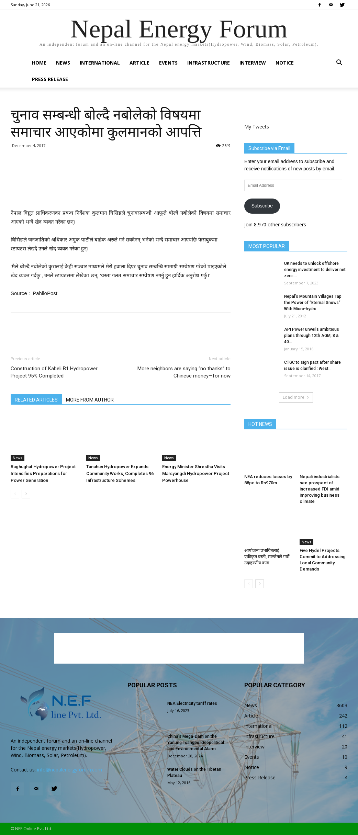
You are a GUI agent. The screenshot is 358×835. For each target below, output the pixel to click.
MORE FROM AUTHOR (90, 400)
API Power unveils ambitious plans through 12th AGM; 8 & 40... (311, 335)
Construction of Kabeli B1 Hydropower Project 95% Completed (54, 372)
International (100, 62)
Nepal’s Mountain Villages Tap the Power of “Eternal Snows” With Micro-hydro (313, 302)
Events (168, 62)
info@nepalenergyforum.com (69, 769)
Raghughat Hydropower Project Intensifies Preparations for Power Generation (43, 473)
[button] (339, 63)
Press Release (50, 79)
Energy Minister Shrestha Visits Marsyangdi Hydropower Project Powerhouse (195, 473)
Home (39, 62)
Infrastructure (208, 62)
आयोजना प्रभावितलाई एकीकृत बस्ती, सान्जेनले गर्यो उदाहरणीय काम (266, 556)
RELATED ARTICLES (36, 400)
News (63, 62)
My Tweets (256, 126)
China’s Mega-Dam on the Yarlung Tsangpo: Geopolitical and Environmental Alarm (195, 742)
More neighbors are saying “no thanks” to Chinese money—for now (184, 372)
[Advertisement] (120, 191)
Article (139, 62)
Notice (285, 62)
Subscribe (262, 205)
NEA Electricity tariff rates (192, 703)
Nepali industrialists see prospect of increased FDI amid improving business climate (319, 489)
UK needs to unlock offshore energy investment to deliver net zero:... (315, 269)
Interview (252, 62)
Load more (296, 397)
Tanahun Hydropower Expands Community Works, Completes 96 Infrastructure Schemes (120, 473)
